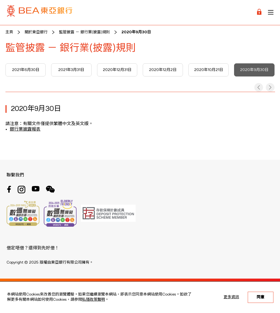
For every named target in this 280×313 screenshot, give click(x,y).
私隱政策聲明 (93, 300)
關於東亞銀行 (36, 32)
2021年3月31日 (71, 70)
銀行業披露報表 (25, 129)
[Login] (259, 12)
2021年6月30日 (25, 70)
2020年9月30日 (136, 32)
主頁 (9, 32)
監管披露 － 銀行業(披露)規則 (84, 32)
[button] (258, 87)
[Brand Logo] (40, 12)
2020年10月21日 (208, 70)
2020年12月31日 (117, 70)
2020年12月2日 (163, 70)
